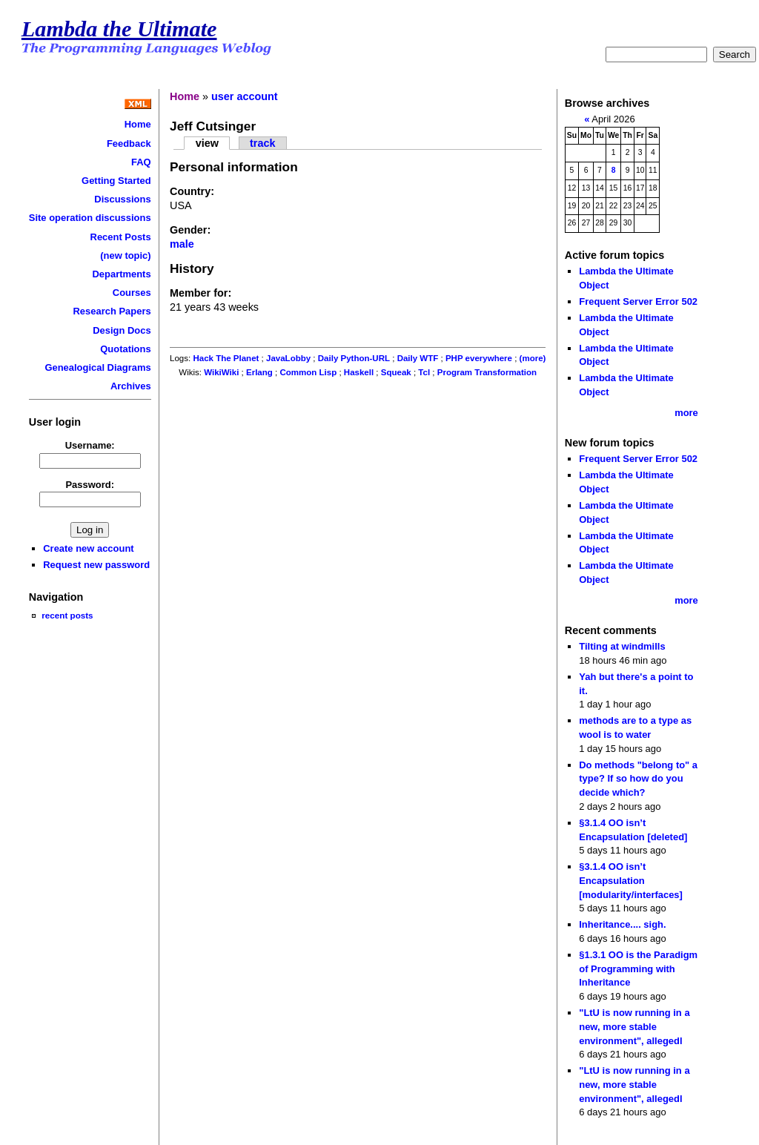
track (262, 143)
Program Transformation (487, 372)
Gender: (190, 230)
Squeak (396, 372)
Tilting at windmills (622, 646)
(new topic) (125, 255)
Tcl (424, 372)
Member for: (200, 293)
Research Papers (112, 311)
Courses (132, 292)
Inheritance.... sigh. (622, 924)
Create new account (88, 548)
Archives (130, 386)
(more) (533, 358)
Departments (121, 274)
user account (244, 96)
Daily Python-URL (354, 358)
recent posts (67, 615)
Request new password (96, 564)
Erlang (259, 372)
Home (138, 124)
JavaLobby (288, 358)
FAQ (141, 162)
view (207, 143)
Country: (192, 191)
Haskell (359, 372)
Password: (89, 484)
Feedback (129, 143)
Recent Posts (120, 236)
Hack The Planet (226, 358)
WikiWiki (221, 372)
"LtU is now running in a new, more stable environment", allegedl (634, 1026)
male (182, 244)
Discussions (122, 199)
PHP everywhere (478, 358)
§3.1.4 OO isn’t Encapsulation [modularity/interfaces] (631, 880)
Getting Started (116, 180)
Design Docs (121, 330)
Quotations (125, 348)
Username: (90, 445)
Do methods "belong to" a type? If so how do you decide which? (638, 778)
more (686, 412)
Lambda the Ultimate (119, 29)
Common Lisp (308, 372)
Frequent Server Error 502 (638, 301)
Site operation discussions (90, 217)
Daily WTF (418, 358)
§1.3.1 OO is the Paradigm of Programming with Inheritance (638, 968)
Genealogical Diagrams (97, 367)
